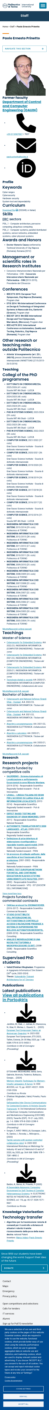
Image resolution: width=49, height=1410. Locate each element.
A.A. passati (15, 691)
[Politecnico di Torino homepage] (18, 5)
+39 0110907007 (14, 134)
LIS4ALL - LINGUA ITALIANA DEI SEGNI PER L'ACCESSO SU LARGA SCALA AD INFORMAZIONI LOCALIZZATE (25, 798)
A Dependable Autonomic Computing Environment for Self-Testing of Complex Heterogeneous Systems (25, 1190)
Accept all (23, 1404)
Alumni (6, 1318)
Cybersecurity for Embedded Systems (24, 642)
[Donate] (24, 1268)
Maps (5, 1286)
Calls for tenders (11, 1308)
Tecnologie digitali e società (19, 680)
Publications (13, 985)
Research (10, 757)
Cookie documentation (13, 1381)
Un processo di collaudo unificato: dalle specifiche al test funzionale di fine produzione (26, 857)
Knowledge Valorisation (22, 1212)
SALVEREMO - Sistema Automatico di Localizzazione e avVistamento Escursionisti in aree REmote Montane (25, 779)
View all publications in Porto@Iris (23, 998)
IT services (8, 1313)
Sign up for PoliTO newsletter (18, 1323)
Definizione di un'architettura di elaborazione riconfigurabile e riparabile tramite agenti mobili (22, 841)
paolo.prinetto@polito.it (17, 157)
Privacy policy (10, 1377)
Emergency (9, 1291)
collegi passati (17, 629)
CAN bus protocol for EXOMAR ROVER (25, 905)
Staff (12, 26)
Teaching (10, 369)
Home (5, 26)
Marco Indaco (22, 1237)
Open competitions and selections (20, 1303)
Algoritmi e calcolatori (17, 733)
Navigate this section (24, 49)
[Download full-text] (26, 1012)
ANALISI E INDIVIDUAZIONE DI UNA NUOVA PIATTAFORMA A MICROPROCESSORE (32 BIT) (23, 942)
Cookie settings (23, 1389)
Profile (7, 182)
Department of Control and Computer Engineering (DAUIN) (21, 106)
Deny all (23, 1396)
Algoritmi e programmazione (20, 724)
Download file (8, 210)
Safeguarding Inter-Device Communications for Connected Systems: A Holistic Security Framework (26, 1105)
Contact (7, 1281)
